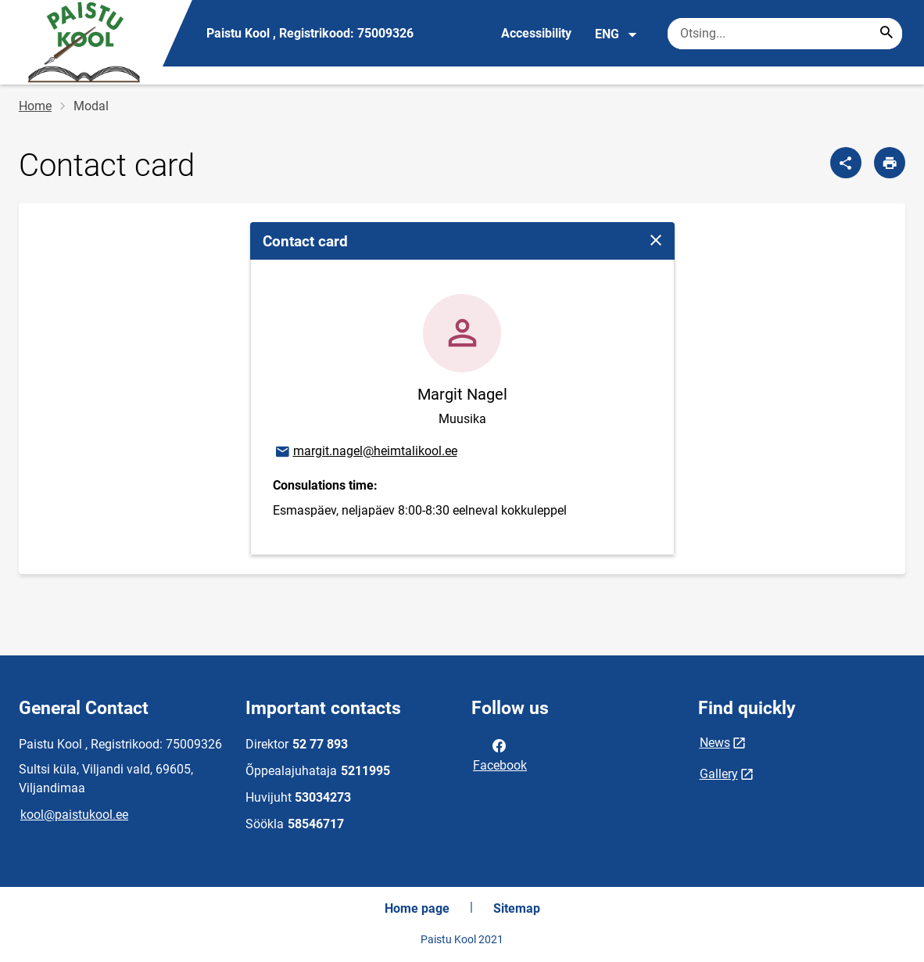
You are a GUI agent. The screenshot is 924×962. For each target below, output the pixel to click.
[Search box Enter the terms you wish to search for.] (785, 33)
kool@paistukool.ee (74, 814)
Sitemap (516, 908)
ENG (616, 34)
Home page (417, 908)
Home (35, 106)
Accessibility (536, 33)
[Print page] (889, 162)
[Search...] (886, 33)
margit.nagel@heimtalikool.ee (365, 452)
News (715, 742)
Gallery (719, 773)
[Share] (845, 162)
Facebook (500, 754)
